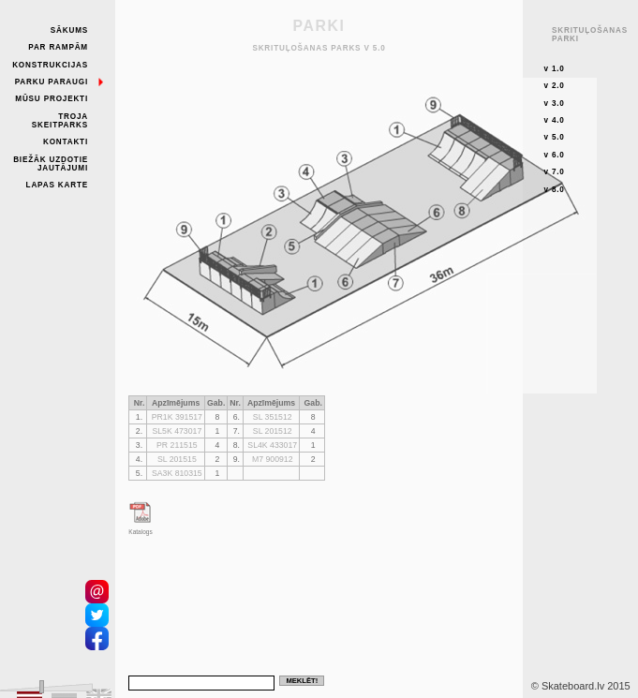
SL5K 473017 (176, 431)
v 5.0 (553, 137)
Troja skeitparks (60, 120)
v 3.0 (553, 103)
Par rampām (58, 47)
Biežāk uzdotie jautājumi (50, 164)
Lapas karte (57, 185)
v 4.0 (553, 120)
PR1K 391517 (177, 417)
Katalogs (140, 531)
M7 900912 (272, 459)
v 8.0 (553, 190)
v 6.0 (553, 155)
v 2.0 (553, 86)
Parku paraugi (51, 82)
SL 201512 (272, 431)
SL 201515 (177, 459)
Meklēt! (302, 680)
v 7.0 (553, 172)
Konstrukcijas (50, 65)
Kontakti (65, 142)
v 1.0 (553, 69)
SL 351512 (272, 417)
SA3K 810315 (177, 473)
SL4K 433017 (272, 445)
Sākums (69, 30)
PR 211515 (177, 445)
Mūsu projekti (51, 99)
